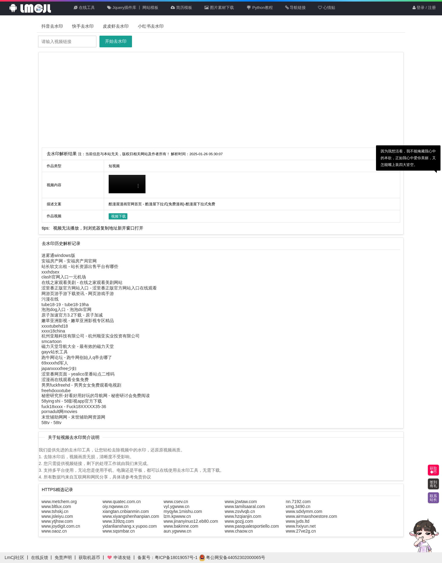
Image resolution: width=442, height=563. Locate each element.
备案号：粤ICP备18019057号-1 (168, 557)
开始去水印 (115, 41)
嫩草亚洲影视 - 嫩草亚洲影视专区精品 (77, 320)
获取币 (433, 470)
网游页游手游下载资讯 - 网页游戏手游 (77, 293)
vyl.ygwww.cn (176, 506)
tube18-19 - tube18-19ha (65, 304)
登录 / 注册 (424, 7)
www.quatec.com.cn (122, 501)
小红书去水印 (151, 26)
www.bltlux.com (56, 506)
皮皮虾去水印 (116, 26)
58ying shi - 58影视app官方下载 (71, 401)
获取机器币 (89, 557)
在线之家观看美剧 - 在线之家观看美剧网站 (81, 282)
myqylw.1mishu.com (183, 511)
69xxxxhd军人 (54, 362)
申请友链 (119, 557)
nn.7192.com (298, 501)
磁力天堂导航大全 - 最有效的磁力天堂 (77, 346)
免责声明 (63, 557)
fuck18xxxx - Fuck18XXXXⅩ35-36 (73, 406)
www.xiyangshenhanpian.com (131, 516)
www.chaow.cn (239, 531)
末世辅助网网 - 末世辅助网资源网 (73, 417)
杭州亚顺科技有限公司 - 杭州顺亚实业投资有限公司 (90, 335)
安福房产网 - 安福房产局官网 (69, 260)
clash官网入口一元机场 (63, 276)
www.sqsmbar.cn (119, 531)
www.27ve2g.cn (301, 531)
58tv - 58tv (51, 422)
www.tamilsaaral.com (245, 506)
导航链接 (295, 7)
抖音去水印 (52, 26)
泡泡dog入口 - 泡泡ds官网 (66, 309)
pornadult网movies (59, 411)
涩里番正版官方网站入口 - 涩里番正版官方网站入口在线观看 (99, 287)
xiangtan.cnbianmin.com (126, 511)
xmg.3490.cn (298, 506)
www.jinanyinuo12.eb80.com (191, 521)
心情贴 (326, 7)
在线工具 (84, 7)
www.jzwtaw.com (241, 501)
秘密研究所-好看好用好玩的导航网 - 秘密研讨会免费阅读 (95, 395)
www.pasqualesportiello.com (252, 526)
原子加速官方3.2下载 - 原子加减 (72, 315)
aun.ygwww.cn (177, 531)
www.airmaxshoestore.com (311, 516)
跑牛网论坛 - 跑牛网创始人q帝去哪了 (76, 357)
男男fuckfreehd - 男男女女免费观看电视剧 (81, 385)
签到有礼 (433, 484)
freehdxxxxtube (56, 390)
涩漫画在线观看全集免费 (65, 379)
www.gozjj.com (239, 521)
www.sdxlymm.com (304, 511)
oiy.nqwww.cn (116, 506)
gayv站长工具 (54, 351)
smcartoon (51, 341)
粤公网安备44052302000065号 (232, 557)
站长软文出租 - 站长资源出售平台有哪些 (79, 266)
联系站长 (433, 498)
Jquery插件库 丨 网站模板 (133, 7)
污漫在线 (50, 299)
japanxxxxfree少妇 (58, 368)
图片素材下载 (219, 7)
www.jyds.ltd (297, 521)
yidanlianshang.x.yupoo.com (130, 526)
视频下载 (118, 216)
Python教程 (259, 7)
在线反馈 (39, 557)
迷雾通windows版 (58, 255)
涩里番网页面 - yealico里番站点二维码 (77, 374)
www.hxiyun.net (301, 526)
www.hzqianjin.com (243, 516)
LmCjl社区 (14, 557)
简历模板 (181, 7)
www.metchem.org (59, 501)
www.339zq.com (118, 521)
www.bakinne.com (181, 526)
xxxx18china (53, 331)
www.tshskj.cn (54, 511)
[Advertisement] (221, 101)
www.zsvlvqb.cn (240, 511)
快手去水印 (83, 26)
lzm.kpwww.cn (177, 516)
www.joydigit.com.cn (60, 526)
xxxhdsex (50, 272)
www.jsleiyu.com (57, 516)
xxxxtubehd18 (54, 326)
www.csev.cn (176, 501)
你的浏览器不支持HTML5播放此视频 (127, 184)
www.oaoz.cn (54, 531)
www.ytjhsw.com (57, 521)
